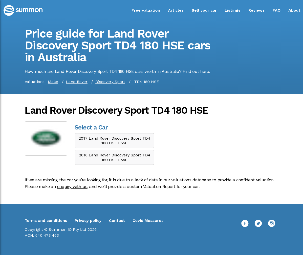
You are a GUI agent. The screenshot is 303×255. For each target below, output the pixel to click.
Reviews (256, 10)
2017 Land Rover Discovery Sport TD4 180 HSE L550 (114, 140)
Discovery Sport (110, 81)
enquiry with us (72, 186)
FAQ (277, 10)
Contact (117, 220)
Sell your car (204, 10)
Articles (176, 10)
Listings (232, 10)
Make (53, 81)
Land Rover (76, 81)
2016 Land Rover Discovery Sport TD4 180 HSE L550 (114, 157)
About (294, 10)
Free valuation (145, 10)
